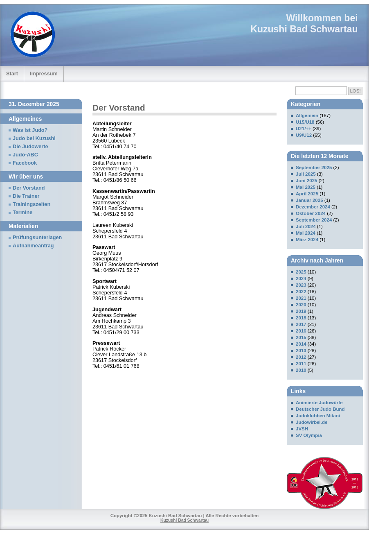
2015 (301, 337)
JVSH (302, 428)
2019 (301, 311)
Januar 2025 (309, 200)
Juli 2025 (306, 174)
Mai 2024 (305, 233)
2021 (301, 298)
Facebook (25, 163)
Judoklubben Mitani (318, 415)
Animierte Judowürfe (319, 402)
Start (12, 73)
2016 (301, 330)
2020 (301, 304)
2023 (301, 285)
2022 (301, 291)
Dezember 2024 (313, 206)
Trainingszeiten (31, 204)
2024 (301, 278)
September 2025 (314, 167)
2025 (301, 271)
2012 (301, 357)
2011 (301, 363)
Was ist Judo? (30, 130)
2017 (301, 324)
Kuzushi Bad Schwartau (304, 29)
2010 (301, 370)
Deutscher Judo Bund (320, 409)
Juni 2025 (306, 180)
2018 (301, 317)
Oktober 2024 (311, 213)
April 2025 (307, 193)
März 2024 (307, 239)
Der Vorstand (29, 188)
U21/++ (303, 128)
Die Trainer (26, 196)
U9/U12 (304, 135)
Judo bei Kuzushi (34, 138)
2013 (301, 350)
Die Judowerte (30, 146)
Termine (22, 212)
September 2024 (314, 219)
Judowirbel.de (311, 422)
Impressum (44, 73)
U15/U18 (305, 122)
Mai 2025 (305, 187)
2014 (301, 344)
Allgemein (307, 115)
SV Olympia (309, 435)
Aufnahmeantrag (33, 246)
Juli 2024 (306, 226)
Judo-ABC (25, 155)
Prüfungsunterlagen (37, 237)
